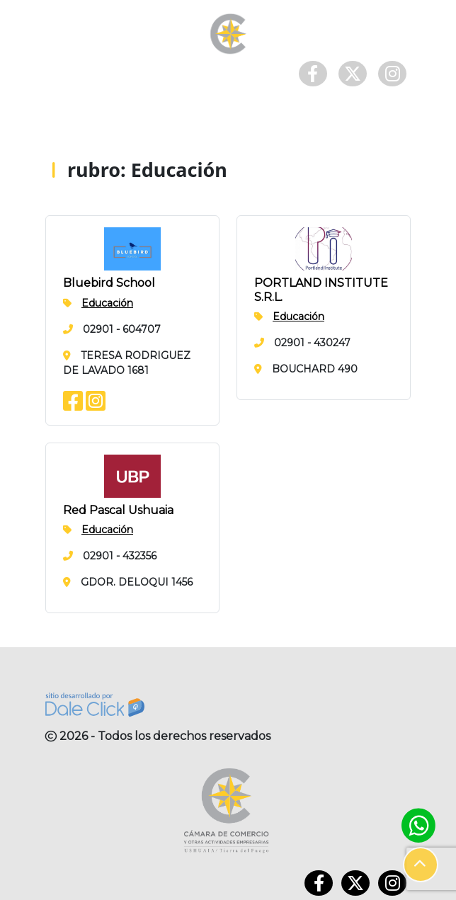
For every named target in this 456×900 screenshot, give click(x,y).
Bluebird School (109, 283)
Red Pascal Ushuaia (118, 510)
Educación (107, 303)
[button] (420, 864)
